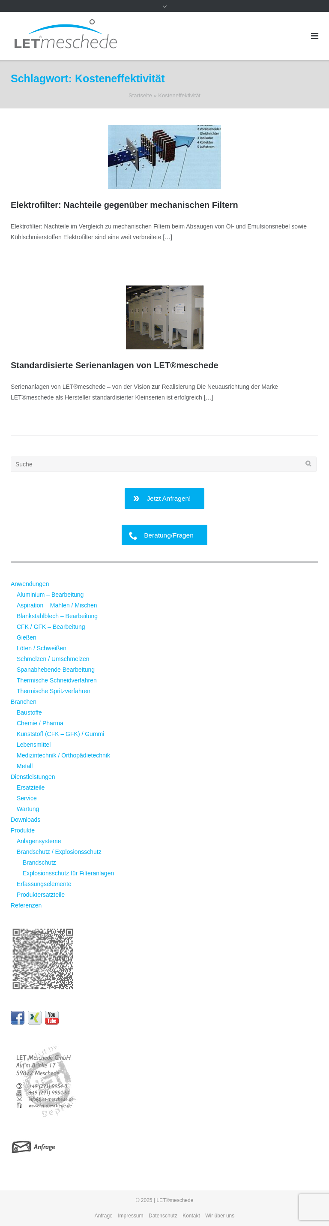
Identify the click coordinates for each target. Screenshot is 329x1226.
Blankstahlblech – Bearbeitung (57, 616)
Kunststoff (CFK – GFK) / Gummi (60, 733)
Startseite (140, 95)
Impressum (130, 1216)
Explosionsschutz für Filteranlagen (68, 873)
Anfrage (104, 1216)
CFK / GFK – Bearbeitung (51, 626)
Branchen (23, 701)
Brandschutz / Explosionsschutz (59, 851)
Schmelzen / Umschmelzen (53, 658)
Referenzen (26, 905)
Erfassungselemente (44, 883)
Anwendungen (30, 583)
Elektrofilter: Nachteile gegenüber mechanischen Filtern (124, 205)
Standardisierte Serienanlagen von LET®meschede (114, 365)
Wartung (28, 808)
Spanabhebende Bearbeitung (56, 669)
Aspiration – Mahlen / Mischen (57, 605)
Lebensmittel (34, 744)
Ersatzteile (31, 787)
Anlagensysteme (39, 841)
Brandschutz (39, 862)
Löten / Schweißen (41, 648)
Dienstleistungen (33, 776)
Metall (25, 766)
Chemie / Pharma (40, 723)
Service (27, 798)
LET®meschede (174, 1200)
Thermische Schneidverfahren (57, 680)
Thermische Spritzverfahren (53, 691)
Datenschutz (163, 1216)
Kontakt (191, 1216)
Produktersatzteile (41, 894)
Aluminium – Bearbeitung (50, 594)
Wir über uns (219, 1216)
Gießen (26, 637)
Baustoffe (29, 712)
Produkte (23, 830)
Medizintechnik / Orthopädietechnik (63, 755)
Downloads (25, 819)
